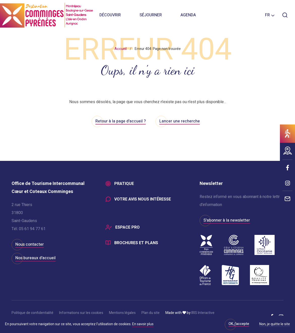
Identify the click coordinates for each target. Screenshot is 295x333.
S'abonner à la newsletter (226, 220)
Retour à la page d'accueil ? (120, 121)
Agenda (188, 15)
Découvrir (110, 15)
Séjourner (150, 15)
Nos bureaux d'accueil (35, 258)
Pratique (124, 184)
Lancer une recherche (179, 121)
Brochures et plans (136, 243)
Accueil (121, 48)
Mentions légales (122, 312)
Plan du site (150, 312)
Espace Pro (127, 227)
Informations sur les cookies (81, 312)
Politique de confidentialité (32, 312)
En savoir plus (143, 324)
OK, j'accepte (239, 323)
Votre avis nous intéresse (142, 199)
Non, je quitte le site (274, 324)
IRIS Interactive (202, 312)
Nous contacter (29, 244)
